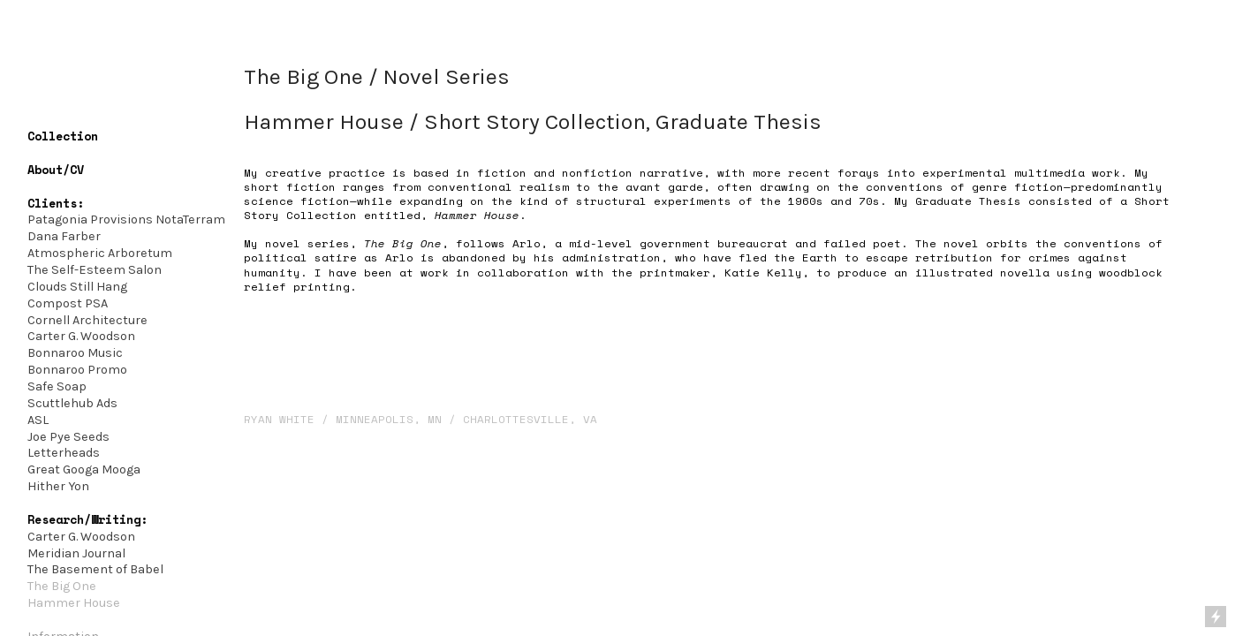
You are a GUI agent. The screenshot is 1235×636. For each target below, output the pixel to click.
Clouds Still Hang (77, 286)
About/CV (55, 169)
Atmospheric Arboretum (99, 253)
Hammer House (73, 602)
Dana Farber (64, 236)
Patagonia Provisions (90, 219)
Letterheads (63, 452)
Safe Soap (57, 386)
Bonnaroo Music (75, 352)
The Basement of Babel (95, 569)
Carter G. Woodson (82, 336)
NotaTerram (190, 219)
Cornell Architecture (87, 320)
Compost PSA (67, 303)
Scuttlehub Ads (72, 403)
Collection (62, 136)
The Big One (61, 586)
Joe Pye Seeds (68, 436)
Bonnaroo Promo (77, 369)
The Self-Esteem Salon (94, 269)
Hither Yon (58, 486)
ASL (38, 420)
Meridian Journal (76, 553)
